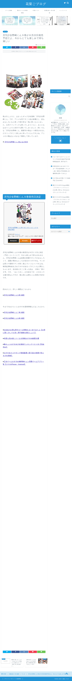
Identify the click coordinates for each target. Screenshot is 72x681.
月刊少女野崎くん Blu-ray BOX (16, 142)
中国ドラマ (36, 10)
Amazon (13, 241)
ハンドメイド (63, 10)
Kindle (25, 241)
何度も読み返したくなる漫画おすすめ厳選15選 (21, 338)
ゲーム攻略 (8, 10)
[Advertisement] (24, 63)
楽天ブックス (36, 241)
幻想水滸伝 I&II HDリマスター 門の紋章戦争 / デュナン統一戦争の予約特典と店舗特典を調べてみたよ (61, 170)
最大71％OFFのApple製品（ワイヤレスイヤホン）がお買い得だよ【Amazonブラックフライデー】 (61, 200)
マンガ (5, 31)
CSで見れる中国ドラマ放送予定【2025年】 (61, 179)
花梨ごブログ (36, 4)
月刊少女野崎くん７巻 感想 (14, 312)
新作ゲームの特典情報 (22, 11)
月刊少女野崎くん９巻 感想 (14, 295)
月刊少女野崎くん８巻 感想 (14, 318)
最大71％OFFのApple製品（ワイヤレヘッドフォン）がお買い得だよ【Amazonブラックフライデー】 (61, 189)
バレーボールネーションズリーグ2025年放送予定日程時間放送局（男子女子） (61, 159)
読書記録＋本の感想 (49, 11)
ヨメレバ (17, 234)
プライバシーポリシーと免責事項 (12, 678)
